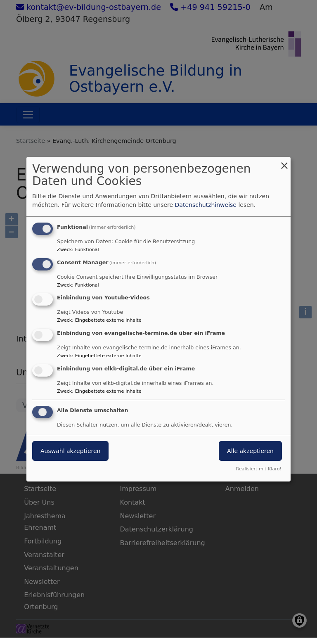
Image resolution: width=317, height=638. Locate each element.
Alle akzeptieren (250, 451)
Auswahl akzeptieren (70, 451)
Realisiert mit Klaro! (259, 469)
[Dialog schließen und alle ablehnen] (284, 162)
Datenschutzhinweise (206, 205)
